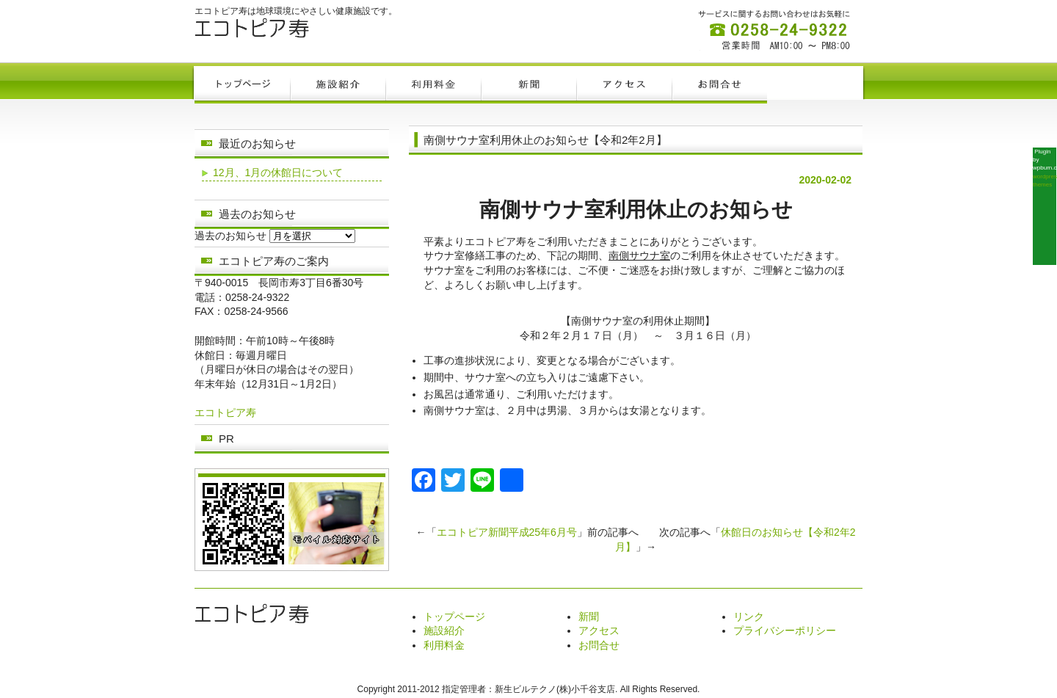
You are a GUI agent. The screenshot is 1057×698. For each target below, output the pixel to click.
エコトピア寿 (225, 412)
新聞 (588, 616)
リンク (748, 616)
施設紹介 (444, 630)
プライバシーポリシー (784, 630)
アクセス (599, 630)
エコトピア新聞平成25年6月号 (507, 532)
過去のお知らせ (230, 235)
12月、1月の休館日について (278, 172)
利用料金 (444, 645)
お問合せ (599, 645)
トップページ (454, 616)
